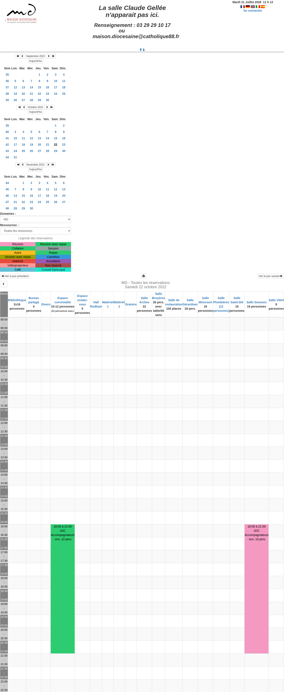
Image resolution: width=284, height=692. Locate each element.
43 (7, 151)
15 (39, 87)
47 (7, 202)
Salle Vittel (276, 300)
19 (15, 93)
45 (7, 189)
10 (55, 81)
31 (15, 157)
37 (7, 87)
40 (7, 132)
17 (55, 87)
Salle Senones (256, 302)
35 (7, 74)
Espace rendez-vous (82, 300)
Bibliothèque (17, 300)
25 (64, 93)
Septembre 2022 (35, 56)
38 (7, 93)
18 (64, 87)
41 (7, 138)
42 (7, 144)
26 (15, 100)
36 (7, 81)
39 (7, 100)
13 (23, 87)
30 (47, 100)
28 (31, 100)
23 (47, 93)
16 (47, 87)
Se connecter (252, 10)
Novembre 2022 (36, 164)
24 (55, 93)
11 (64, 81)
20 (23, 93)
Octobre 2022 (35, 107)
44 (7, 157)
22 (39, 93)
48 (7, 208)
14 (31, 87)
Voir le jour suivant (271, 276)
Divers (45, 304)
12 (15, 87)
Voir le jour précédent (15, 276)
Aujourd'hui (35, 61)
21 (31, 93)
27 (23, 100)
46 (7, 195)
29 (39, 100)
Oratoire (131, 304)
